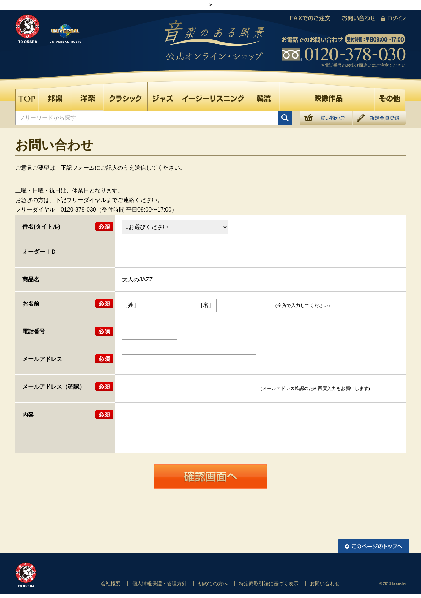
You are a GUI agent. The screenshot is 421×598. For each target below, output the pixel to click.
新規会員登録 (384, 118)
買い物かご (332, 118)
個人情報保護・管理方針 (159, 583)
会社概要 (111, 583)
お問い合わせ (325, 583)
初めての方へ (213, 583)
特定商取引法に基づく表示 (269, 583)
